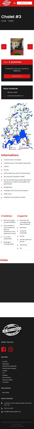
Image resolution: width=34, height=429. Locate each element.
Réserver (17, 76)
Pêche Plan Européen (9, 368)
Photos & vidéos (7, 380)
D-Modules (21, 426)
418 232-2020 (12, 92)
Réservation (24, 3)
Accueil (3, 21)
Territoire (5, 382)
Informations (6, 378)
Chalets (11, 21)
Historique (5, 364)
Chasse (4, 371)
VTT (3, 373)
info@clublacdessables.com (15, 96)
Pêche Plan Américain (9, 366)
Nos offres (5, 392)
